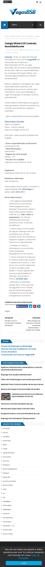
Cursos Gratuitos (9, 352)
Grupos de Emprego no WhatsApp (16, 346)
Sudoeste (6, 514)
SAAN (4, 489)
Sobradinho (7, 510)
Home (7, 36)
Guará (5, 449)
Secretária (30, 36)
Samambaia (6, 501)
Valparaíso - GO (8, 526)
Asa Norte (6, 429)
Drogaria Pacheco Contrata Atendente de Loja (20, 413)
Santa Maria (7, 506)
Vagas (37, 36)
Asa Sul (5, 433)
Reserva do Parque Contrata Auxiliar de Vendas (20, 389)
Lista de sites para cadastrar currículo (18, 349)
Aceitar (23, 563)
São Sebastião (8, 518)
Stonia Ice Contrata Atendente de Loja (17, 404)
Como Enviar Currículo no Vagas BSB (17, 355)
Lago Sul (6, 461)
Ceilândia (6, 437)
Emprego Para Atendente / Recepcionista (18, 418)
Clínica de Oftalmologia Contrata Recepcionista (21, 379)
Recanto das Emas (9, 481)
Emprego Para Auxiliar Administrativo (16, 374)
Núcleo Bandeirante (10, 469)
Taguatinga (7, 522)
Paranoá (6, 473)
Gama (24, 36)
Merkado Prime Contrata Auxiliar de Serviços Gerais (22, 384)
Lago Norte (7, 457)
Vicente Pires (7, 530)
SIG (4, 498)
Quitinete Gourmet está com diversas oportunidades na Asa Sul (27, 395)
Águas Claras (8, 534)
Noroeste (6, 465)
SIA (4, 493)
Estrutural (7, 441)
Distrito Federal (15, 36)
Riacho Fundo (8, 485)
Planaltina (6, 477)
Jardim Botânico (9, 453)
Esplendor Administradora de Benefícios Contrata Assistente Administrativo (21, 368)
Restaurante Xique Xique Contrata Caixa (18, 409)
